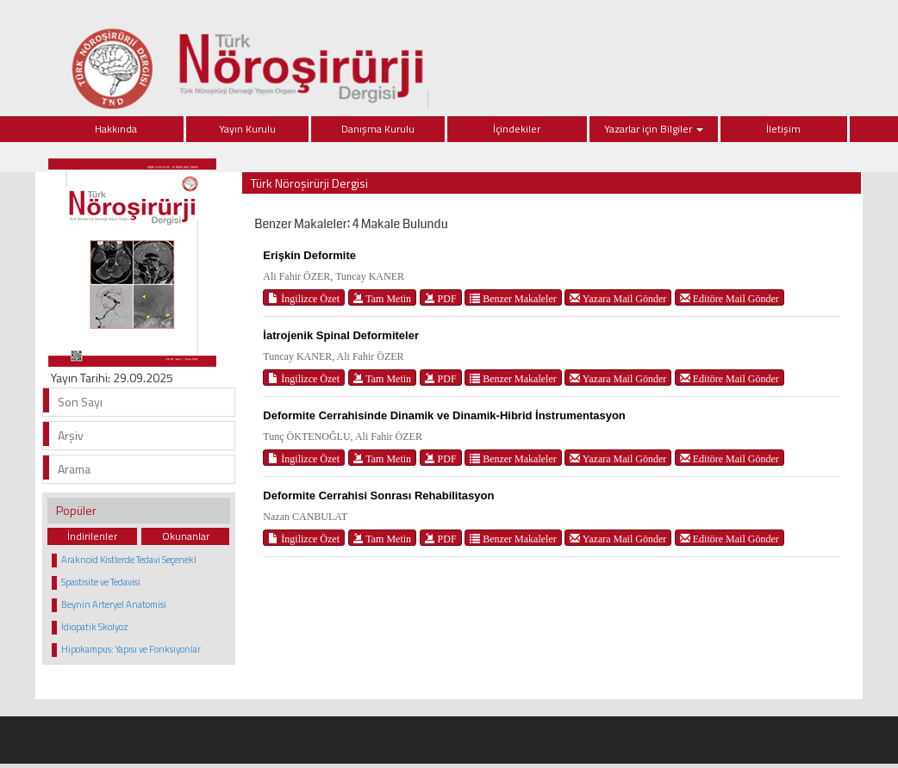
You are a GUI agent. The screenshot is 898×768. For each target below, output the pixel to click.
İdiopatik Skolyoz (94, 627)
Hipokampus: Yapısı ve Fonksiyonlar (131, 649)
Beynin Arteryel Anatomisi (113, 604)
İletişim (783, 129)
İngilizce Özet (304, 298)
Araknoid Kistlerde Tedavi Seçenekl (128, 560)
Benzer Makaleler (513, 298)
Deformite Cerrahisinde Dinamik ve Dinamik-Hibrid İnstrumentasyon (444, 415)
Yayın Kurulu (247, 129)
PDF (441, 298)
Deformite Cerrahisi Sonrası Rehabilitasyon (378, 495)
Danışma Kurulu (378, 129)
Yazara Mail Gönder (618, 298)
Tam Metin (382, 298)
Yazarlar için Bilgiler (653, 129)
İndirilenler (92, 536)
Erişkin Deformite (309, 255)
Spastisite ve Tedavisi (100, 582)
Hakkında (116, 129)
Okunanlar (185, 536)
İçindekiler (516, 129)
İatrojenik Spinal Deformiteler (341, 335)
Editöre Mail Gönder (729, 298)
